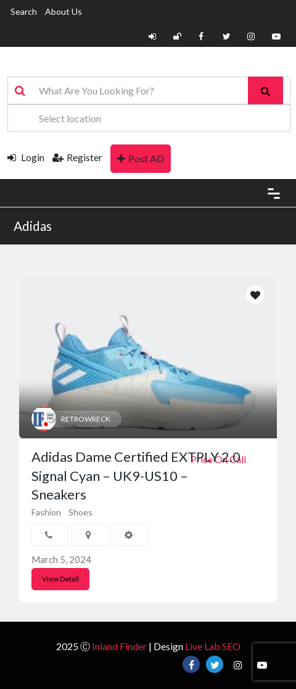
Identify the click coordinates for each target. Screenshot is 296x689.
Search (23, 11)
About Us (63, 11)
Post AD (140, 158)
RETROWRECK (85, 419)
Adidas (33, 225)
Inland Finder (119, 646)
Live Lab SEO (212, 646)
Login (25, 157)
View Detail (60, 578)
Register (77, 157)
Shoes (80, 512)
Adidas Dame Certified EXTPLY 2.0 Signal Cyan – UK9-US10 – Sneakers (135, 475)
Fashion (46, 512)
